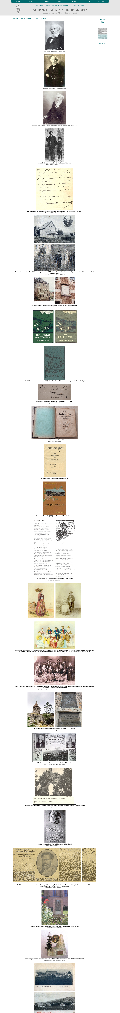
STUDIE (46, 1)
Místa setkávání (62, 88)
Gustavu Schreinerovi (76, 211)
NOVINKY (32, 1)
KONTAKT (101, 1)
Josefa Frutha (69, 578)
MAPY (74, 1)
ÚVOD (18, 1)
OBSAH (60, 1)
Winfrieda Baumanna (34, 805)
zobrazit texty (103, 43)
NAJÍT (88, 1)
